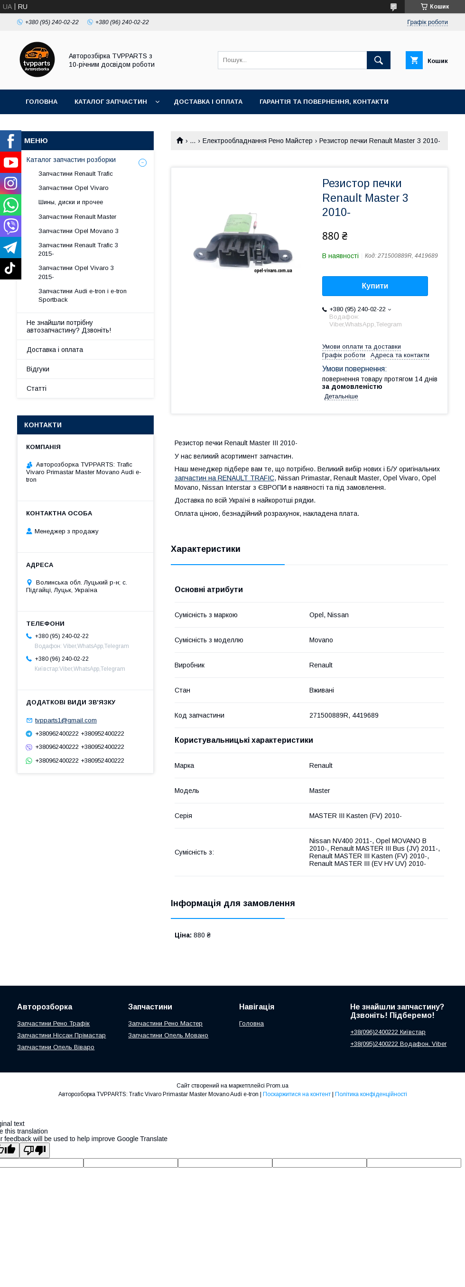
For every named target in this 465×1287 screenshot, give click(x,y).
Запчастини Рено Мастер (165, 1023)
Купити (375, 286)
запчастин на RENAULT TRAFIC (224, 478)
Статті (36, 388)
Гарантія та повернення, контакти (324, 101)
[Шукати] (379, 60)
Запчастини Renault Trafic (75, 173)
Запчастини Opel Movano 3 (78, 230)
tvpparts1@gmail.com (66, 720)
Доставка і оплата (208, 101)
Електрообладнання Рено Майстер (258, 140)
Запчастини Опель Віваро (55, 1047)
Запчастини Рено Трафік (53, 1023)
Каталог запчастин (110, 101)
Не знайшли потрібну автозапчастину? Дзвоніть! (69, 326)
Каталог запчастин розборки (71, 159)
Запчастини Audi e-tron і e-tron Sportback (82, 295)
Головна (41, 101)
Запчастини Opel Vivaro (73, 187)
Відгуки (38, 369)
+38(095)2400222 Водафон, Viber (398, 1043)
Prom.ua (277, 1085)
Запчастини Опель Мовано (168, 1035)
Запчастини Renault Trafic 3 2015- (78, 249)
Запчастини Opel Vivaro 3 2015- (76, 272)
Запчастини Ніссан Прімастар (61, 1035)
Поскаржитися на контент (297, 1094)
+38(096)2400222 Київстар (388, 1031)
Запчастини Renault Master (77, 216)
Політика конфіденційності (371, 1094)
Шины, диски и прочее (70, 202)
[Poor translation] (34, 1150)
